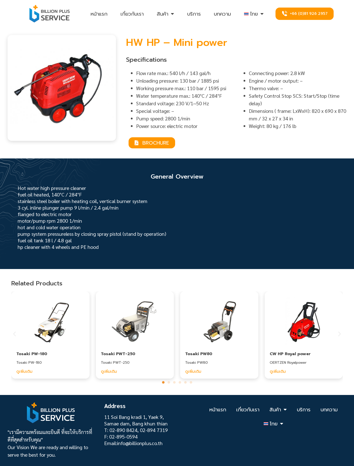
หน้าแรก (99, 14)
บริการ (194, 14)
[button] (14, 333)
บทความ (222, 14)
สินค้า (165, 14)
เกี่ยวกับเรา (132, 14)
